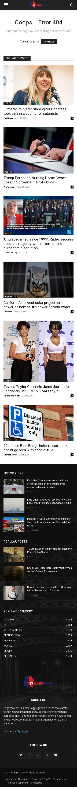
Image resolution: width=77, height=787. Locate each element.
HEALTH (8, 440)
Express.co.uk (10, 454)
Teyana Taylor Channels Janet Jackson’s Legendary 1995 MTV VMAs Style (36, 389)
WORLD (8, 233)
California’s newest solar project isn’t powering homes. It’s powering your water (36, 305)
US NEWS (8, 297)
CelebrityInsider (11, 395)
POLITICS (8, 103)
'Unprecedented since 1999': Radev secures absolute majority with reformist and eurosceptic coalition (38, 243)
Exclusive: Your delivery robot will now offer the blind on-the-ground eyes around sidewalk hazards (47, 484)
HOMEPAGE (49, 42)
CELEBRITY (9, 381)
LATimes (7, 311)
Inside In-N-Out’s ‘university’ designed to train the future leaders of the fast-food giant (49, 522)
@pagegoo (23, 731)
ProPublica (8, 187)
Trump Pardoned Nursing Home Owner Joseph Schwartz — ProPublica (34, 180)
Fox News (8, 118)
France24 (8, 252)
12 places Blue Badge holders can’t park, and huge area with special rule (35, 448)
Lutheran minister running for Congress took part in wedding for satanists (34, 111)
